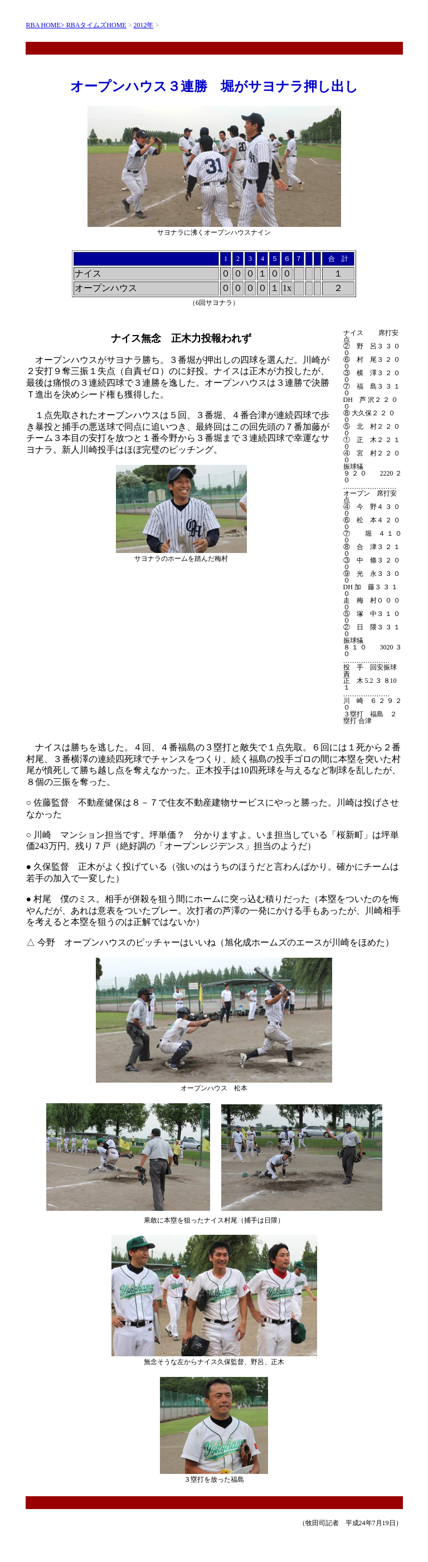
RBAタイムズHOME (96, 25)
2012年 (143, 25)
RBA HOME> (46, 25)
